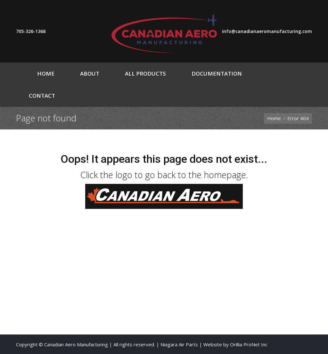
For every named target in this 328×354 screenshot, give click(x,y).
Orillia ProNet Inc (248, 344)
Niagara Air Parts (179, 344)
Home (274, 118)
